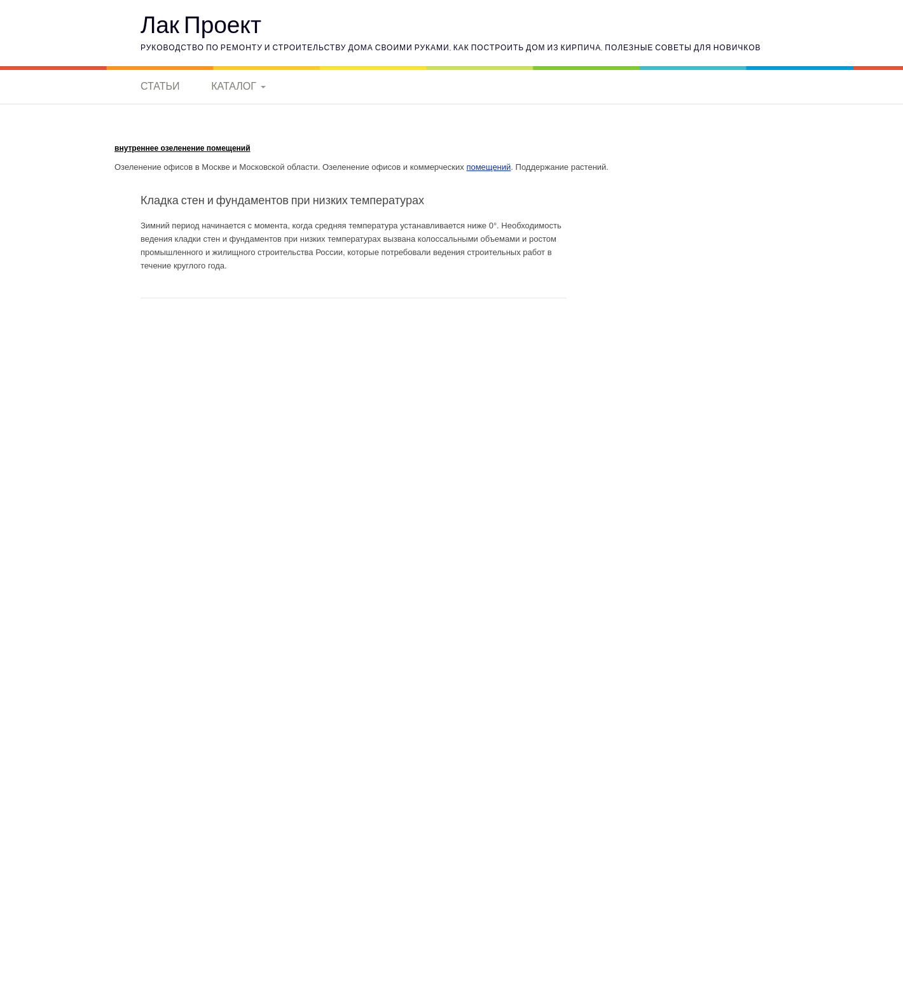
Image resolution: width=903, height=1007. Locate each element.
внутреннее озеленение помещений (182, 148)
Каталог (233, 86)
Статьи (160, 86)
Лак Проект (201, 24)
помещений (488, 167)
